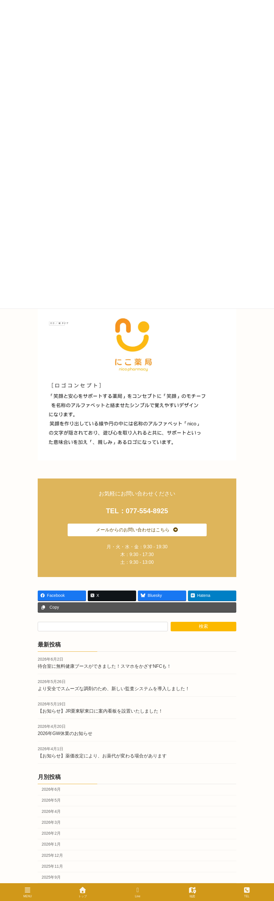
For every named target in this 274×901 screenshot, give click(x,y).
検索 (203, 626)
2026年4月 (51, 811)
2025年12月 (52, 855)
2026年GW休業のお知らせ (65, 733)
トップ (82, 892)
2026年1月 (51, 844)
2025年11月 (52, 866)
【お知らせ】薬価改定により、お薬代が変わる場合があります (102, 756)
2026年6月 (51, 789)
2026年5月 (51, 800)
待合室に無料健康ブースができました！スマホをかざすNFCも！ (104, 666)
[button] (137, 530)
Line (138, 892)
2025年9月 (51, 877)
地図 (192, 892)
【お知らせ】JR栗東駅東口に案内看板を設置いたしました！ (100, 711)
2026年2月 (51, 833)
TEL (247, 892)
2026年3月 (51, 822)
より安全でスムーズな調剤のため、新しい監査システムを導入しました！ (114, 688)
